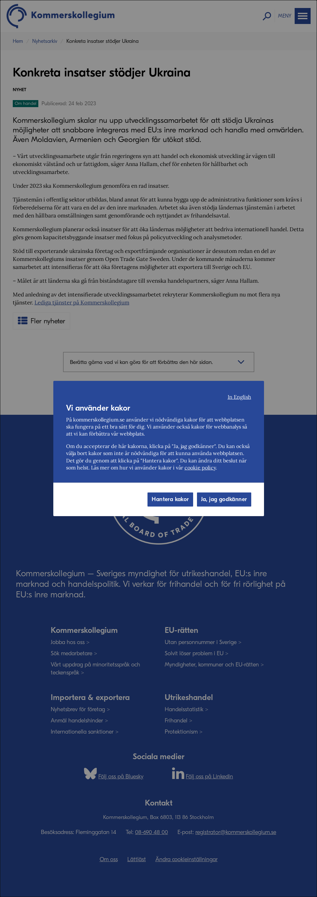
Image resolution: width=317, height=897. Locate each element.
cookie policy (200, 467)
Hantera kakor (170, 499)
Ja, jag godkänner (224, 499)
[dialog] (158, 448)
